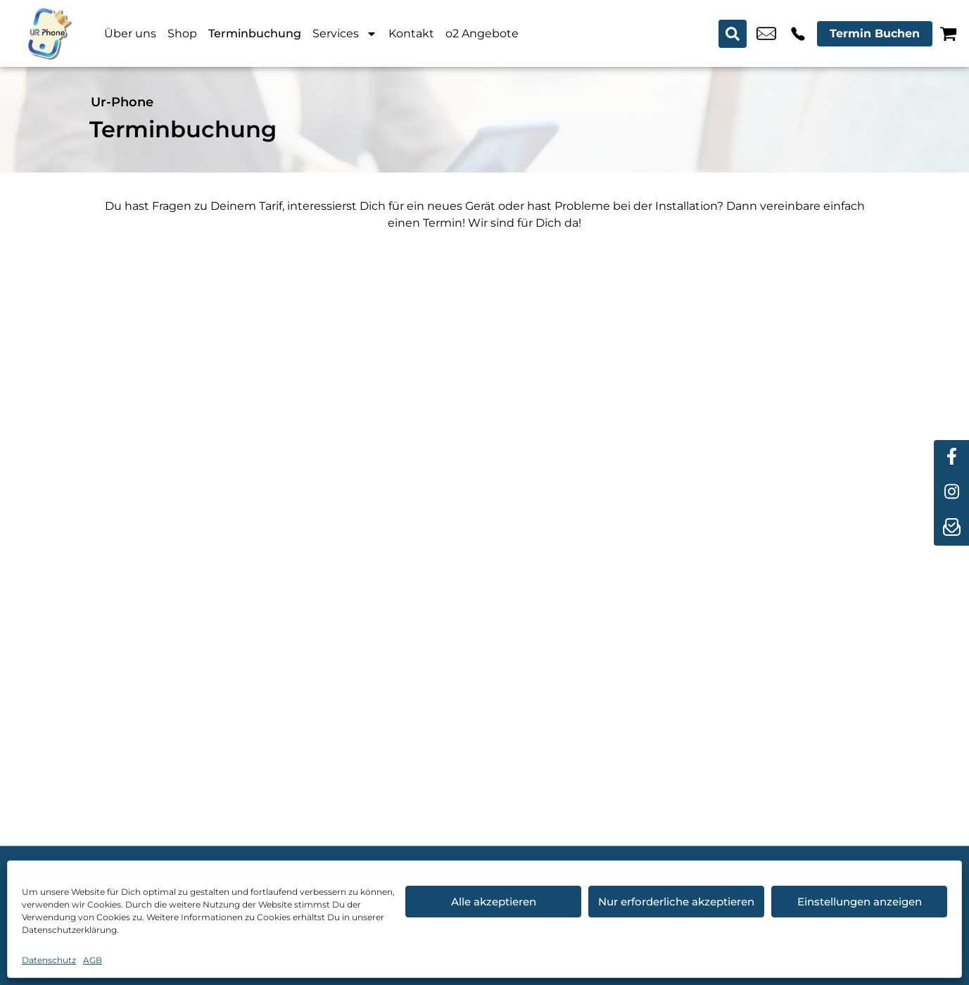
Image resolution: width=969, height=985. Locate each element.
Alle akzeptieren (493, 901)
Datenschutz (49, 960)
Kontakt (411, 33)
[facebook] (951, 457)
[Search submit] (732, 34)
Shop (182, 33)
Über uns (130, 33)
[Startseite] (49, 33)
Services (344, 34)
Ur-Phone (122, 102)
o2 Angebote (482, 33)
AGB (92, 960)
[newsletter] (951, 528)
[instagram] (951, 492)
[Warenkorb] (948, 33)
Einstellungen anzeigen (859, 901)
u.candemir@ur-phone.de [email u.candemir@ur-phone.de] (766, 33)
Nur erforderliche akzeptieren (676, 901)
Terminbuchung (254, 33)
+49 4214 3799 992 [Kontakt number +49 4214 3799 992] (798, 33)
